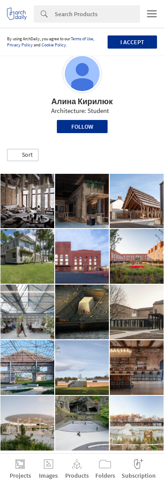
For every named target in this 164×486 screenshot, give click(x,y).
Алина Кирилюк (81, 101)
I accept (132, 42)
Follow (82, 126)
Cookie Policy (54, 45)
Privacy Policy (20, 45)
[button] (22, 155)
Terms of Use (82, 39)
